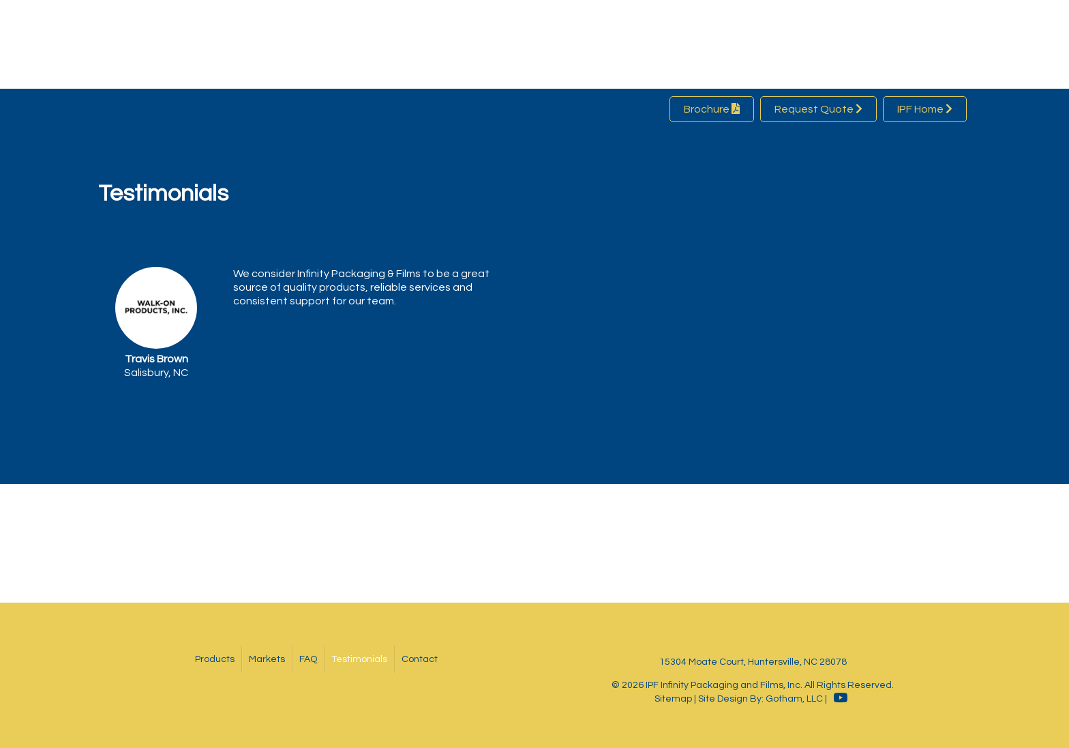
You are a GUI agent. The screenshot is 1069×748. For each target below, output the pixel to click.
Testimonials (359, 659)
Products (215, 659)
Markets (267, 659)
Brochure (712, 109)
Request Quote (818, 109)
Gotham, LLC (794, 699)
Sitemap (673, 699)
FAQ (308, 659)
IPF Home (924, 109)
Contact (420, 659)
